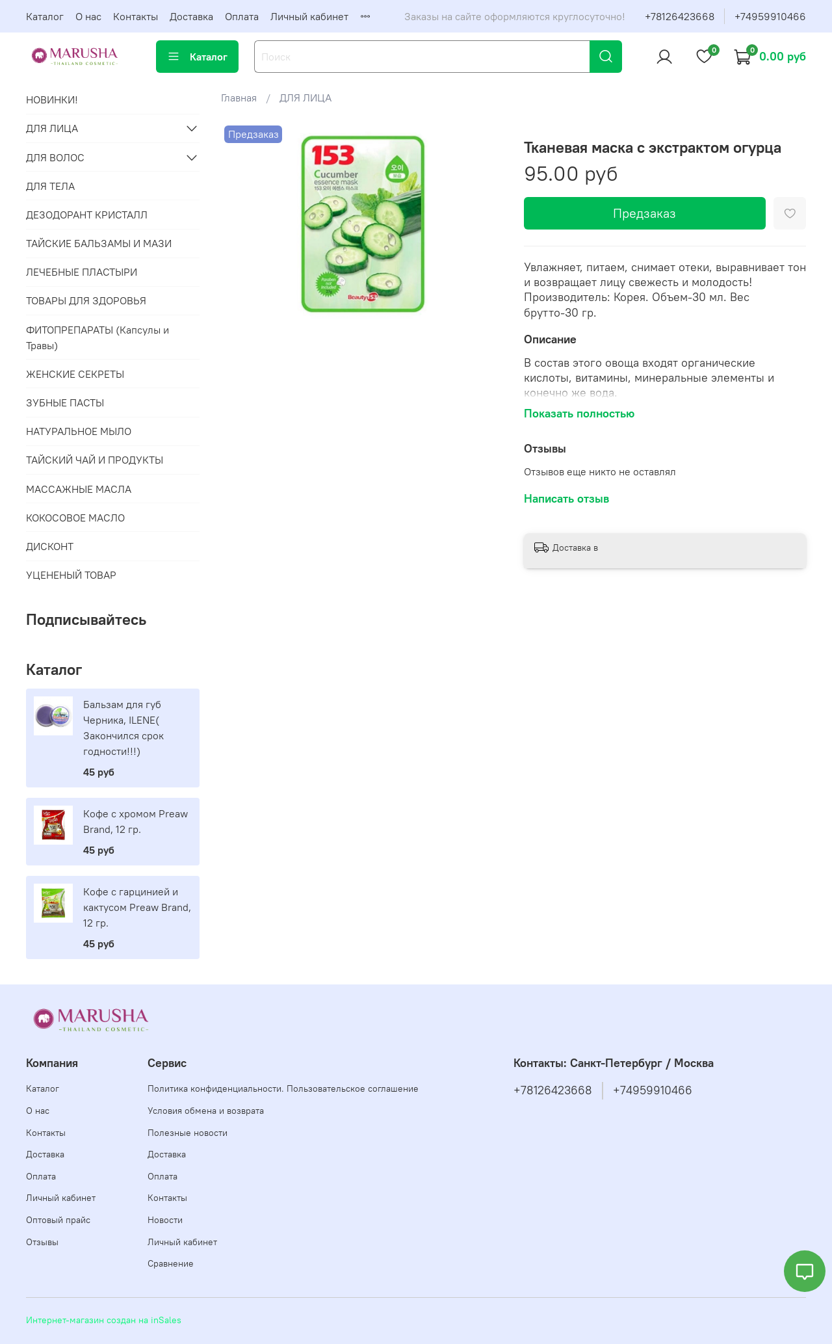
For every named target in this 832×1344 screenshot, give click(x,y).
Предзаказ (644, 213)
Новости (165, 1220)
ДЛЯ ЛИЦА (306, 97)
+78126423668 (679, 16)
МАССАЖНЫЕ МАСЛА (78, 488)
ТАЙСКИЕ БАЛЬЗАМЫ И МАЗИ (99, 243)
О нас (88, 16)
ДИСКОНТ (49, 546)
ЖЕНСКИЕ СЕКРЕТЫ (75, 373)
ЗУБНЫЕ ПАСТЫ (65, 402)
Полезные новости (188, 1133)
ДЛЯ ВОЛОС (55, 157)
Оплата (242, 16)
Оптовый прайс (58, 1220)
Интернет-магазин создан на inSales (103, 1320)
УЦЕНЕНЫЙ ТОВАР (71, 574)
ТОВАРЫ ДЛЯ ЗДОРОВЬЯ (86, 300)
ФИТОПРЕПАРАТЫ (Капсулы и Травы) (97, 337)
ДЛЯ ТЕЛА (50, 185)
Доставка (191, 16)
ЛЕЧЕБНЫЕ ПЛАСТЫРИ (81, 271)
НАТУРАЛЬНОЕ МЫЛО (78, 431)
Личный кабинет (309, 16)
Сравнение (171, 1263)
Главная (239, 97)
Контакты (135, 16)
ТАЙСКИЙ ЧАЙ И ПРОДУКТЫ (94, 459)
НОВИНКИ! (52, 99)
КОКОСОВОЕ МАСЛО (75, 517)
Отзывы (42, 1242)
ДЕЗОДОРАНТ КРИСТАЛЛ (87, 214)
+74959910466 (770, 16)
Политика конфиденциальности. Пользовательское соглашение (283, 1088)
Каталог (45, 16)
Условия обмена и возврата (206, 1110)
